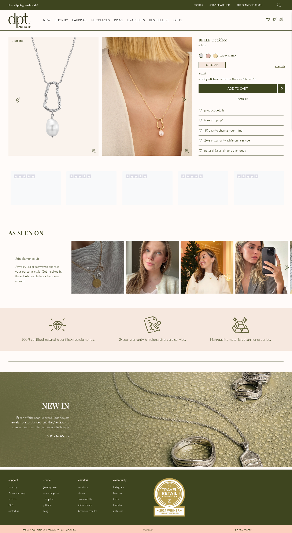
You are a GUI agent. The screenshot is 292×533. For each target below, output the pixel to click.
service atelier (220, 5)
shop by (61, 20)
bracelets (136, 20)
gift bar (47, 505)
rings (118, 20)
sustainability (85, 499)
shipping (12, 487)
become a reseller (87, 510)
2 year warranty (17, 493)
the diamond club (249, 5)
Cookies (70, 530)
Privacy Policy (56, 530)
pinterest (118, 510)
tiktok (116, 499)
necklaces (100, 20)
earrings (79, 20)
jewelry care (49, 487)
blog (45, 510)
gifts (177, 20)
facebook (118, 493)
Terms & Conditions (34, 530)
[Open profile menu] (281, 20)
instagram (118, 487)
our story (83, 487)
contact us (13, 510)
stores (198, 5)
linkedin (117, 505)
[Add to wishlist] (281, 88)
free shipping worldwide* (23, 5)
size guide (48, 499)
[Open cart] (275, 20)
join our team (85, 505)
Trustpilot (242, 98)
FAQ (11, 505)
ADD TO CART (238, 88)
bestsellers (159, 20)
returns (12, 499)
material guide (51, 493)
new (47, 20)
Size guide (280, 66)
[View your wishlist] (268, 20)
